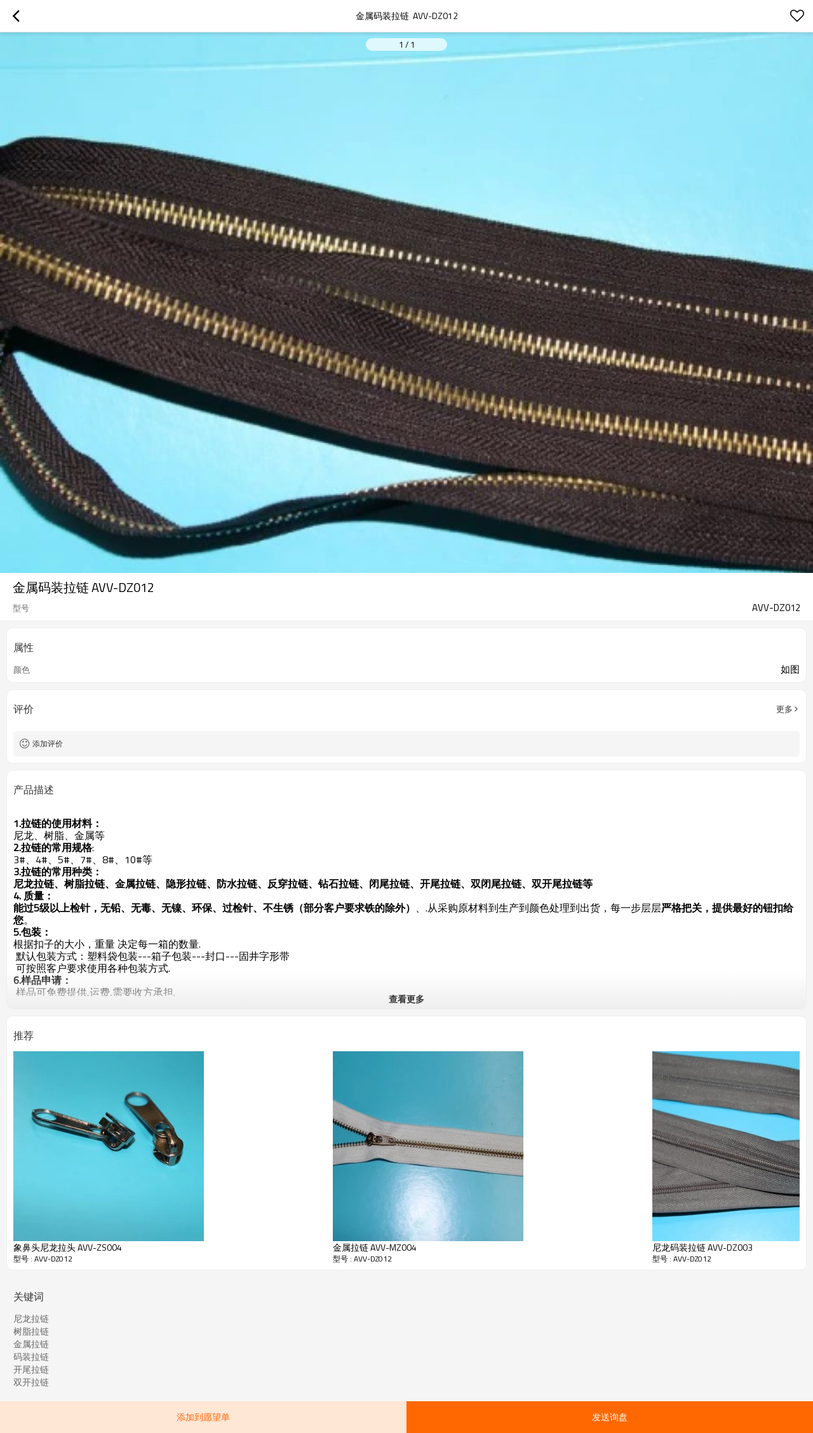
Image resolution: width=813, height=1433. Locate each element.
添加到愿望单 (203, 1416)
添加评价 (47, 743)
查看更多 (406, 999)
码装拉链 (31, 1356)
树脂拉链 (31, 1331)
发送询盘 (610, 1416)
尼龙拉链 (31, 1318)
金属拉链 (31, 1344)
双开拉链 (31, 1382)
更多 (784, 709)
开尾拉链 (31, 1369)
